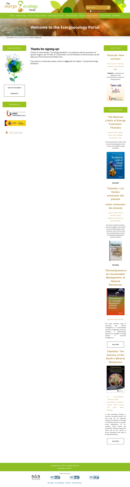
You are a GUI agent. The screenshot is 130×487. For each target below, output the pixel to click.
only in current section (99, 11)
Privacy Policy (77, 483)
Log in (120, 2)
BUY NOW (115, 183)
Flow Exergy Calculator (56, 16)
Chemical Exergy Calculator (37, 16)
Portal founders (105, 16)
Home (12, 16)
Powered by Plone (65, 473)
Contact (68, 483)
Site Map (50, 483)
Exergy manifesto (92, 16)
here (67, 61)
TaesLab (81, 16)
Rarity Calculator (71, 16)
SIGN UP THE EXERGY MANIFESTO (14, 90)
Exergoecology (21, 16)
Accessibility (59, 483)
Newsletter (116, 16)
